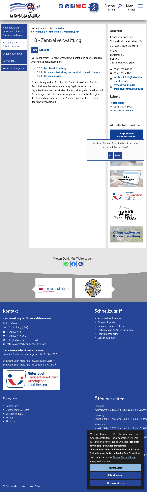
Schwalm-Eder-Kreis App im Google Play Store (30, 364)
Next (115, 289)
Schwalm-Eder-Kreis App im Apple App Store (29, 360)
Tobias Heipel (117, 102)
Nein (117, 155)
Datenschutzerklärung (124, 457)
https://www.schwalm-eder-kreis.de (26, 344)
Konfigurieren (115, 467)
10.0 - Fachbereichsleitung (51, 68)
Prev (32, 289)
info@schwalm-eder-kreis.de (23, 340)
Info (35, 49)
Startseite (59, 28)
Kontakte (44, 49)
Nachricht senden (123, 110)
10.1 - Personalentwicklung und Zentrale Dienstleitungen (68, 72)
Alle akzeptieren (115, 483)
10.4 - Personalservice (49, 76)
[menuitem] (14, 31)
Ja (110, 155)
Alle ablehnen (115, 475)
